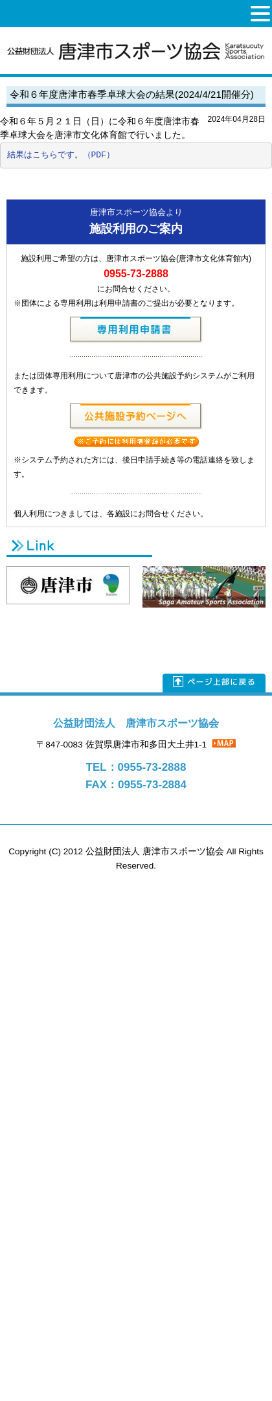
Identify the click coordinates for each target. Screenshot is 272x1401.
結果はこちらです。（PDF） (61, 155)
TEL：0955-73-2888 (136, 767)
